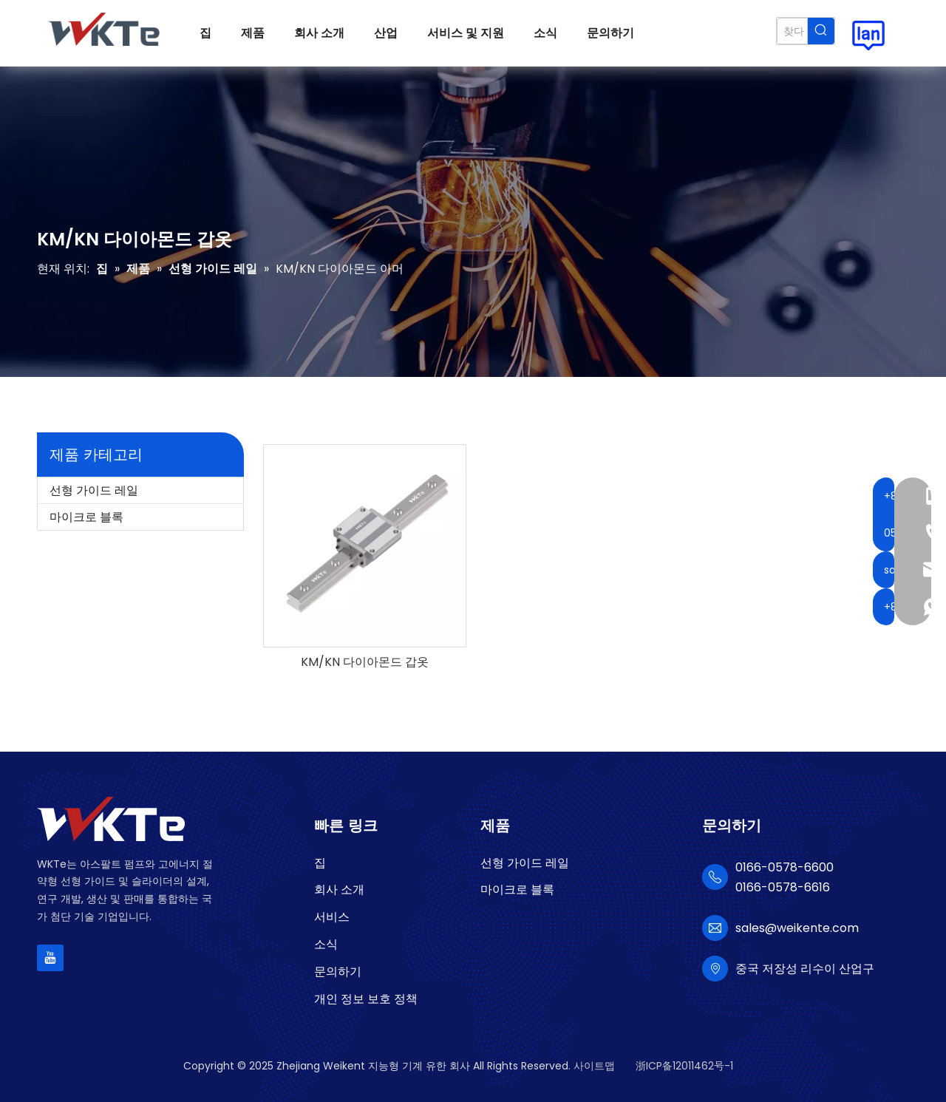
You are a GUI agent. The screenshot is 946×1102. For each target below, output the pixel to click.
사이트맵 (594, 1065)
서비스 (332, 916)
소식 (326, 944)
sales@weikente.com (797, 927)
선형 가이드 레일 (94, 490)
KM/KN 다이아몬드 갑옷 (365, 662)
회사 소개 (339, 889)
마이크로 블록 (86, 517)
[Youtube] (50, 958)
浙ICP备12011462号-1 (684, 1065)
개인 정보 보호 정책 (366, 998)
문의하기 (337, 971)
